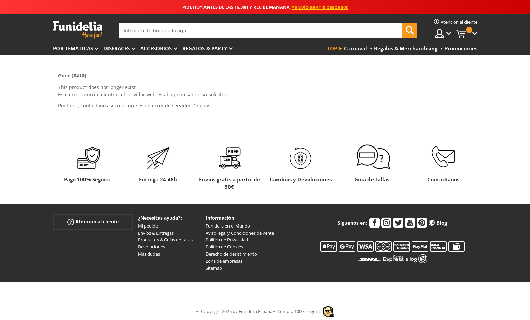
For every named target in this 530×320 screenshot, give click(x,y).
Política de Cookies (224, 247)
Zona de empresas (224, 261)
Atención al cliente (93, 221)
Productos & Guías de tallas (165, 240)
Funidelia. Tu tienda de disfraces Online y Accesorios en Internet (77, 30)
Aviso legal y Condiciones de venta (240, 233)
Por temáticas (73, 48)
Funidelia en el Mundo (228, 226)
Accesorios (156, 48)
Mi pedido (148, 226)
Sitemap (214, 268)
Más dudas (149, 254)
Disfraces (116, 48)
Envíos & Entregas (156, 233)
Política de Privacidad (227, 240)
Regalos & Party (204, 48)
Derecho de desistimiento (231, 254)
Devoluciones (151, 247)
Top (332, 48)
